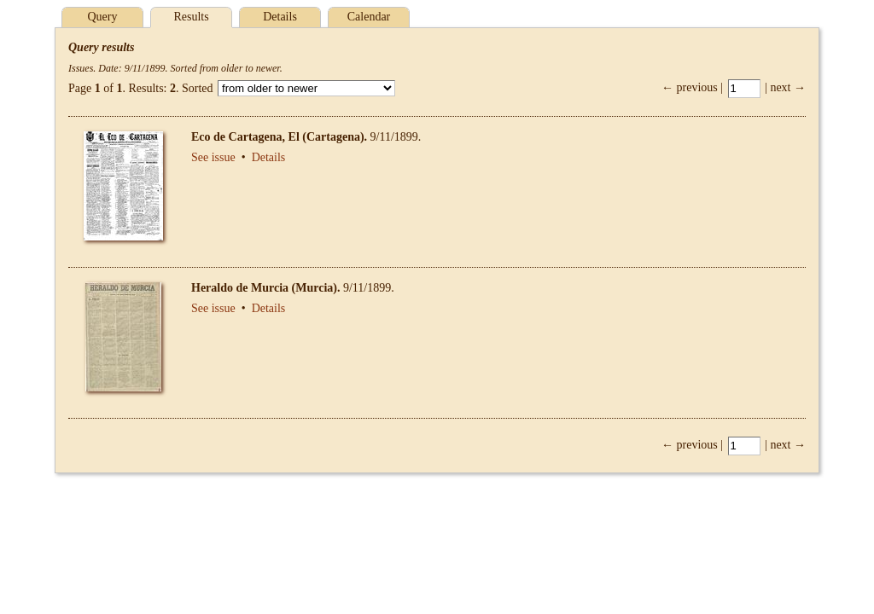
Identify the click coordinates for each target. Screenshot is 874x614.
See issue (213, 157)
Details (280, 16)
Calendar (369, 16)
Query (103, 16)
